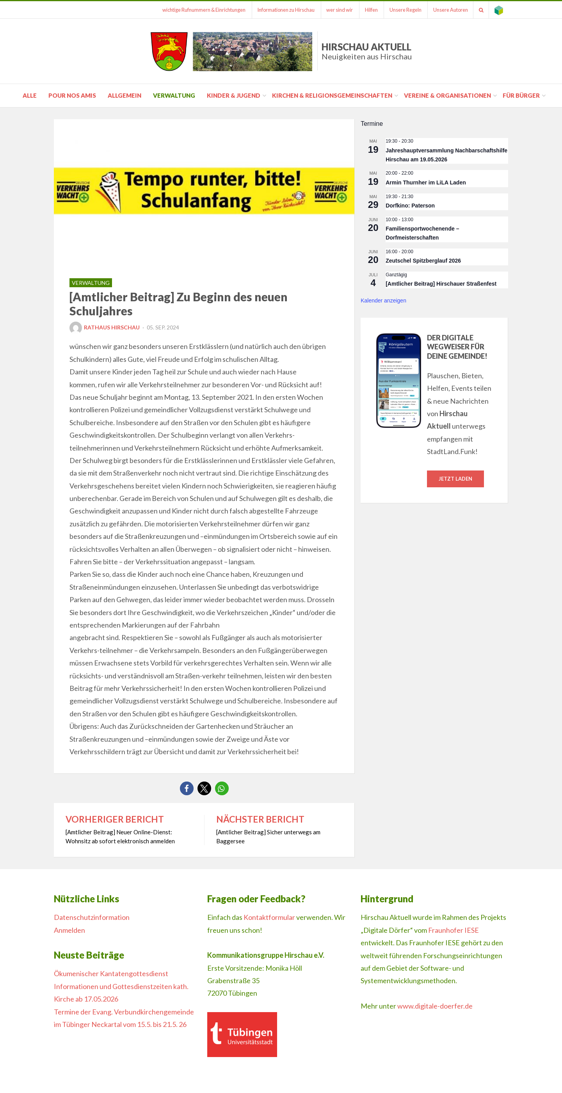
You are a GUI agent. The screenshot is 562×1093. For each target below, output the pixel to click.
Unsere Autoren (447, 10)
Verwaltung (174, 95)
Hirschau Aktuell (367, 51)
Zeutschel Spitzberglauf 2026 (423, 261)
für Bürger (521, 95)
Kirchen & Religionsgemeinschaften (332, 95)
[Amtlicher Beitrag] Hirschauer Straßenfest (441, 284)
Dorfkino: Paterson (410, 205)
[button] (187, 788)
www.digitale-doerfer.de (435, 1006)
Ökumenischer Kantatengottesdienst (111, 973)
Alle (30, 95)
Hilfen (366, 10)
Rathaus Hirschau (104, 327)
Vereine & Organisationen (447, 95)
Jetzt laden (455, 479)
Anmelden (69, 930)
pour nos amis (72, 95)
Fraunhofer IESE (453, 930)
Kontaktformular (269, 917)
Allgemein (124, 95)
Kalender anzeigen (383, 300)
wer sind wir (333, 10)
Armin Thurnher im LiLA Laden (426, 182)
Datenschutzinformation (92, 917)
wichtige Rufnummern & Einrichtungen (195, 10)
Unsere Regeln (402, 10)
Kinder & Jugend (233, 95)
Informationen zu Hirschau (279, 10)
